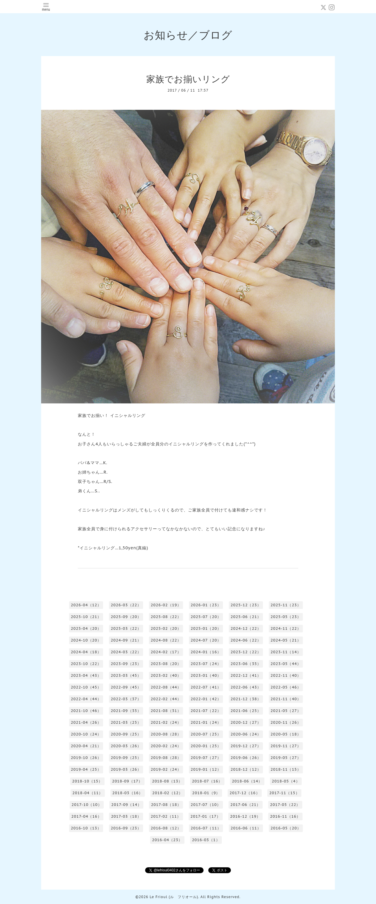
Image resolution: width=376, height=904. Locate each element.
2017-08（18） (166, 804)
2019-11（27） (286, 745)
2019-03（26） (126, 769)
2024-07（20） (206, 640)
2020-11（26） (286, 722)
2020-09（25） (126, 734)
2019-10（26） (86, 757)
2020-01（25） (206, 745)
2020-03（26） (126, 745)
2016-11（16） (285, 816)
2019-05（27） (286, 757)
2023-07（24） (206, 663)
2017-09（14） (126, 804)
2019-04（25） (86, 769)
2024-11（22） (286, 628)
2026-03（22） (126, 604)
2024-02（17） (166, 651)
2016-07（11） (206, 828)
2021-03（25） (126, 722)
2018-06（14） (247, 781)
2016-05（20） (286, 828)
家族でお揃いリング (188, 79)
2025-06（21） (246, 616)
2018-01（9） (206, 792)
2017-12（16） (244, 792)
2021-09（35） (126, 710)
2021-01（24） (206, 722)
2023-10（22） (86, 663)
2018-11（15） (286, 769)
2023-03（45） (126, 675)
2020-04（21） (86, 745)
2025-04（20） (86, 628)
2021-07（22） (206, 710)
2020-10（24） (86, 734)
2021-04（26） (86, 722)
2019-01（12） (206, 769)
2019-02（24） (166, 769)
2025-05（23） (286, 616)
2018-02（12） (167, 792)
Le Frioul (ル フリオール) (174, 897)
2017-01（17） (205, 816)
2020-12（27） (246, 722)
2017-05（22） (285, 804)
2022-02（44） (166, 698)
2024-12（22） (246, 628)
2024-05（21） (286, 640)
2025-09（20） (126, 616)
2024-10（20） (86, 640)
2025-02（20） (166, 628)
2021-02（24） (166, 722)
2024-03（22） (126, 651)
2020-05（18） (286, 734)
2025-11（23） (286, 604)
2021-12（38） (246, 698)
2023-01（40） (206, 675)
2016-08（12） (166, 828)
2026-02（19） (166, 604)
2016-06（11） (246, 828)
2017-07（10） (206, 804)
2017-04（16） (86, 816)
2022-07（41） (206, 687)
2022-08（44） (166, 687)
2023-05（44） (286, 663)
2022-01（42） (206, 698)
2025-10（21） (86, 616)
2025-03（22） (126, 628)
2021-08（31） (166, 710)
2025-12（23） (246, 604)
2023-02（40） (166, 675)
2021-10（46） (86, 710)
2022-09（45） (126, 687)
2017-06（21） (245, 804)
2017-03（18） (126, 816)
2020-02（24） (166, 745)
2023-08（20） (166, 663)
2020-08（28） (166, 734)
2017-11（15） (284, 792)
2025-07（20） (206, 616)
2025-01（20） (206, 628)
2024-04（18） (86, 651)
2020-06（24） (246, 734)
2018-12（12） (246, 769)
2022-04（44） (86, 698)
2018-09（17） (127, 781)
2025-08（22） (166, 616)
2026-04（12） (86, 604)
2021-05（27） (286, 710)
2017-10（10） (87, 804)
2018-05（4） (286, 781)
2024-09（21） (126, 640)
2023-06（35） (246, 663)
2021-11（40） (286, 698)
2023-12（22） (246, 651)
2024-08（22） (166, 640)
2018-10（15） (87, 781)
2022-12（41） (246, 675)
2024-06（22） (246, 640)
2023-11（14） (286, 651)
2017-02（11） (166, 816)
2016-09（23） (126, 828)
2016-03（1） (206, 839)
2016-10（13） (86, 828)
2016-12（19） (245, 816)
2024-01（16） (206, 651)
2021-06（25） (246, 710)
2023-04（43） (86, 675)
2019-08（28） (166, 757)
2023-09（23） (126, 663)
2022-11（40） (286, 675)
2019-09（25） (126, 757)
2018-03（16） (127, 792)
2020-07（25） (206, 734)
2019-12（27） (246, 745)
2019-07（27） (206, 757)
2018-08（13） (167, 781)
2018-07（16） (207, 781)
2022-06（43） (246, 687)
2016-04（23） (167, 839)
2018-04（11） (87, 792)
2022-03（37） (126, 698)
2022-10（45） (86, 687)
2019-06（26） (246, 757)
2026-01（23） (206, 604)
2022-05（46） (286, 687)
